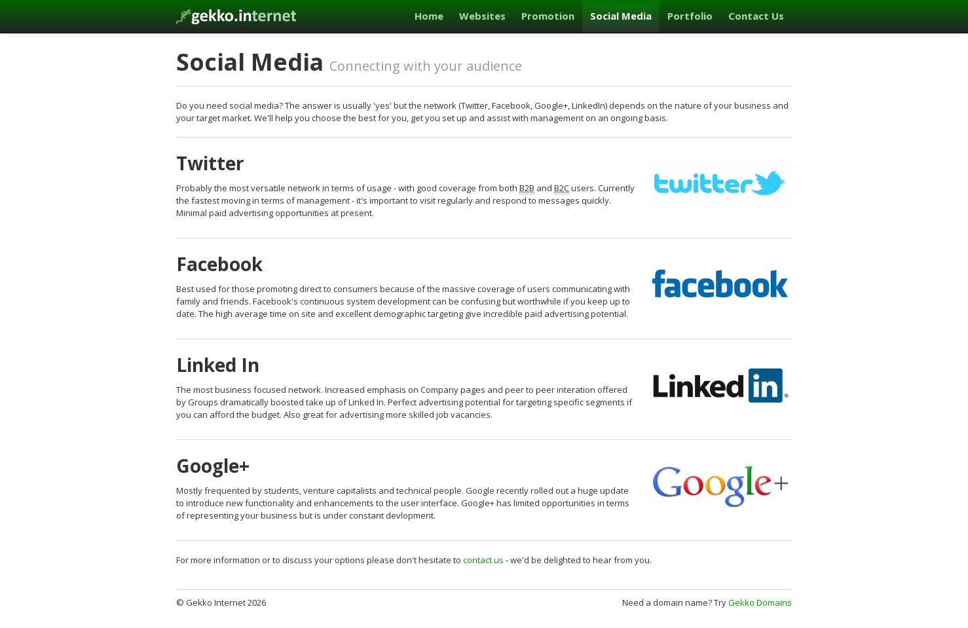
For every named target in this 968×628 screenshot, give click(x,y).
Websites (482, 15)
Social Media (621, 15)
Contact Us (756, 15)
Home (429, 15)
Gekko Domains (760, 602)
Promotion (547, 15)
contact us (483, 560)
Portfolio (690, 15)
